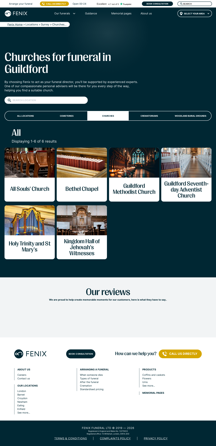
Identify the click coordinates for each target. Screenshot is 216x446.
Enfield (21, 409)
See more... (23, 412)
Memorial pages (153, 392)
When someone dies (91, 374)
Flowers (146, 378)
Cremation (86, 385)
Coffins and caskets (153, 374)
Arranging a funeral (94, 369)
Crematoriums (149, 116)
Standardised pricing (92, 389)
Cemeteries (67, 116)
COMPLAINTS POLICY (115, 438)
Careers (21, 374)
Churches (108, 116)
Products (149, 369)
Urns (145, 382)
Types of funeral (89, 378)
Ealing (20, 405)
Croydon (22, 398)
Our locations (27, 385)
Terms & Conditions (70, 438)
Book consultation (157, 4)
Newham (22, 401)
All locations (25, 116)
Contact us (23, 378)
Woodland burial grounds (190, 116)
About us (23, 369)
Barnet (21, 394)
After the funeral (89, 382)
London (21, 391)
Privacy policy (156, 438)
